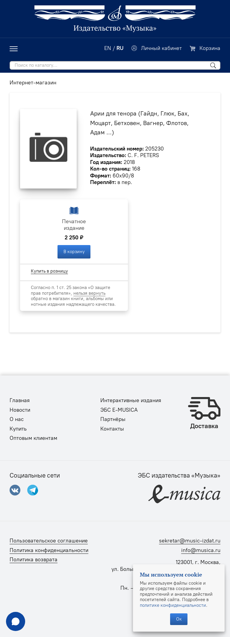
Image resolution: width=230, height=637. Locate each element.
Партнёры (112, 419)
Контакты (112, 428)
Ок (179, 619)
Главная (20, 400)
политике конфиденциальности (173, 605)
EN (107, 48)
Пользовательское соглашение (49, 540)
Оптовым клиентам (33, 438)
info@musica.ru (200, 550)
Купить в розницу (49, 271)
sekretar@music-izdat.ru (189, 540)
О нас (17, 419)
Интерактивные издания (130, 400)
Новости (20, 410)
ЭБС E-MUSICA (119, 410)
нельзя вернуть (89, 293)
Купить (18, 428)
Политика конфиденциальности (49, 550)
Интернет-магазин (33, 82)
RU (119, 48)
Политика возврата (34, 559)
